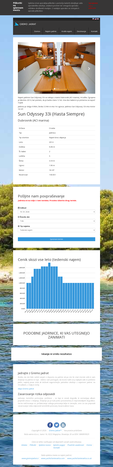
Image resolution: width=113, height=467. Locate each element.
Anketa (24, 445)
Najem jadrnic (51, 31)
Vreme (89, 445)
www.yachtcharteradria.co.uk (79, 458)
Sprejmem (93, 3)
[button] (23, 68)
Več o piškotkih (92, 7)
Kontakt (94, 31)
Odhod (22, 208)
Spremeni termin (56, 239)
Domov (37, 31)
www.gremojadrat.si (30, 458)
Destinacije (81, 31)
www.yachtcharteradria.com (53, 458)
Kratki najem (67, 31)
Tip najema (24, 226)
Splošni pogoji (59, 445)
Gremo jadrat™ (55, 430)
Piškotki (32, 445)
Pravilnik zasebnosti (75, 445)
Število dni (23, 217)
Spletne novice (45, 445)
